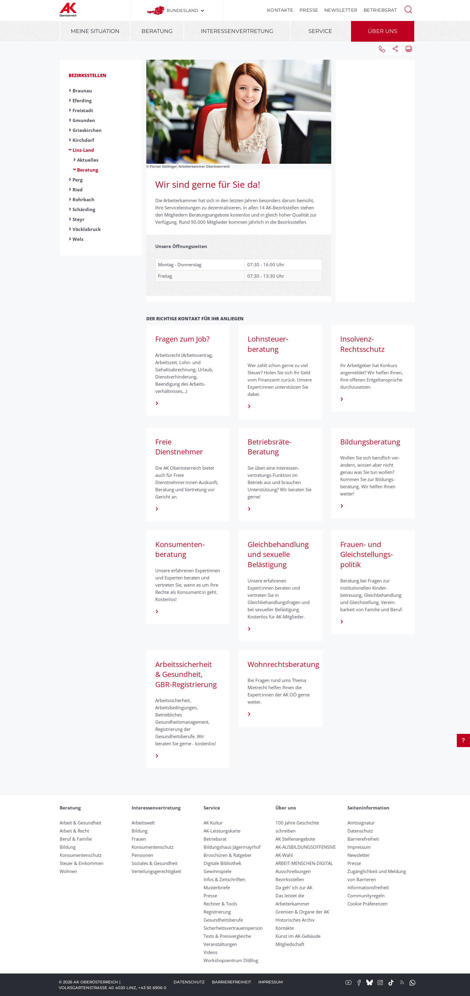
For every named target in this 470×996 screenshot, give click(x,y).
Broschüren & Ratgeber (227, 855)
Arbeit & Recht (74, 831)
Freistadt (83, 110)
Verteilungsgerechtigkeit (156, 871)
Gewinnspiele (217, 871)
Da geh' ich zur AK (293, 887)
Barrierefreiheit (363, 839)
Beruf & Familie (76, 839)
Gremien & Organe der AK (302, 912)
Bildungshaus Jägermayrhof (232, 847)
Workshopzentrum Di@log (231, 960)
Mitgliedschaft (289, 944)
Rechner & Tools (220, 904)
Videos (210, 952)
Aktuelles (87, 160)
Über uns (382, 31)
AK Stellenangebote (295, 839)
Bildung (68, 847)
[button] (408, 9)
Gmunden (84, 120)
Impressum (359, 847)
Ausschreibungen (293, 871)
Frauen (139, 839)
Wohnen (68, 871)
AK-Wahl (284, 855)
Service (320, 31)
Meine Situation (95, 31)
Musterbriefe (217, 887)
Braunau (82, 91)
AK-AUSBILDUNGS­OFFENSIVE (305, 847)
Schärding (84, 209)
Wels (78, 239)
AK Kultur (213, 823)
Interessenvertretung (237, 31)
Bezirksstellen (87, 75)
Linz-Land (83, 150)
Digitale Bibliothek (222, 863)
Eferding (82, 100)
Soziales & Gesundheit (154, 863)
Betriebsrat (380, 10)
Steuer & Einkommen (81, 863)
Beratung (157, 31)
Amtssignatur (361, 823)
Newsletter (341, 10)
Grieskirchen (87, 130)
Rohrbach (83, 199)
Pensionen (142, 855)
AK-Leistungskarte (222, 831)
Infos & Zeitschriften (224, 879)
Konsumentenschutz (81, 855)
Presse (308, 10)
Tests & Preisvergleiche (227, 936)
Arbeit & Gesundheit (80, 823)
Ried (78, 190)
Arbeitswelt (143, 823)
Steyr (79, 219)
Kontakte (280, 10)
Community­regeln (366, 896)
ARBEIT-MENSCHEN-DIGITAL (304, 863)
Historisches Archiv (295, 920)
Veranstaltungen (220, 944)
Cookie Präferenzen (367, 904)
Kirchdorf (83, 140)
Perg (77, 180)
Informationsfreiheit (368, 887)
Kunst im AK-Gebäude (297, 936)
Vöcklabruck (87, 229)
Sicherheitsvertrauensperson (233, 928)
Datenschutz (360, 831)
